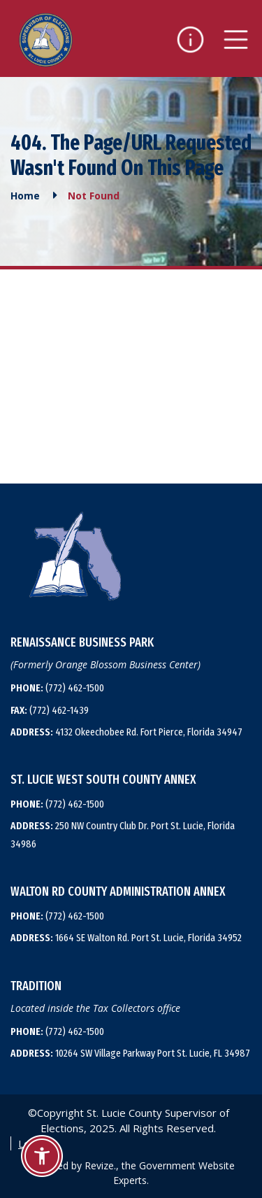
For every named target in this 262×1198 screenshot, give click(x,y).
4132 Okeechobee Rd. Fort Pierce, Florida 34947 (126, 732)
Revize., (102, 1165)
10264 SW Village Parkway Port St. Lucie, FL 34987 (130, 1053)
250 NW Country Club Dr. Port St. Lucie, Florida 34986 (122, 834)
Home (25, 195)
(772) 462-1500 (57, 688)
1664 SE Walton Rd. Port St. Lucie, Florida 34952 (126, 937)
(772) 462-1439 (49, 710)
